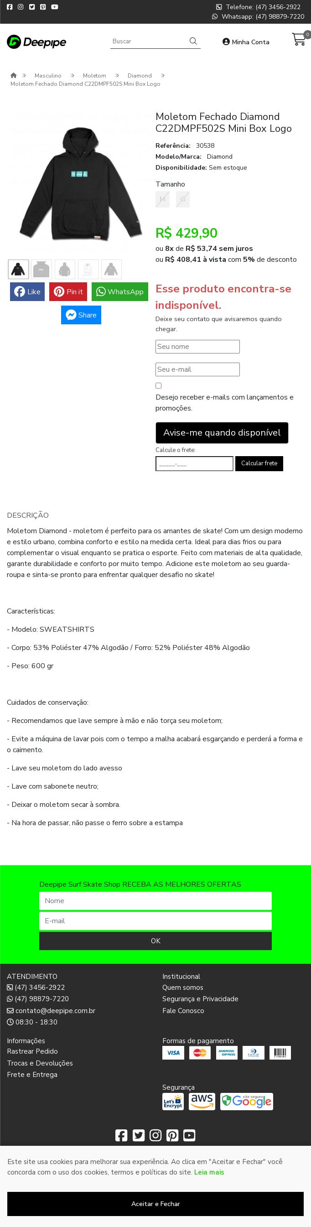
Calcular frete (259, 463)
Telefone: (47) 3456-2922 (258, 7)
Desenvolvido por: (155, 1219)
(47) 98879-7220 (38, 998)
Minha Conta (246, 42)
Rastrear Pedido (32, 1051)
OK (156, 941)
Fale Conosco (183, 1010)
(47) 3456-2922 (36, 987)
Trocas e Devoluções (40, 1063)
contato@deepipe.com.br (51, 1010)
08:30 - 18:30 (32, 1022)
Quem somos (182, 987)
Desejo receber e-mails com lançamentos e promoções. (225, 402)
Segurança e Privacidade (200, 998)
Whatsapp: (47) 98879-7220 (258, 16)
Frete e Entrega (32, 1074)
